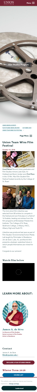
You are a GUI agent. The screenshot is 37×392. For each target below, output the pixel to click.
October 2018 (26, 128)
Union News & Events (9, 125)
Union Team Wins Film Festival (12, 130)
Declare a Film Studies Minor (18, 362)
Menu (31, 3)
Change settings (14, 383)
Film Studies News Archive (11, 128)
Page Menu (26, 136)
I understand (19, 388)
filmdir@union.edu (10, 355)
